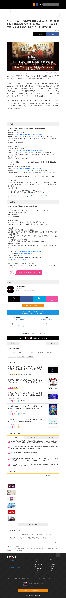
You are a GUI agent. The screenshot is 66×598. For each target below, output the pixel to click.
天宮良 (44, 538)
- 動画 (50, 559)
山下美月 (39, 534)
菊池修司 (21, 356)
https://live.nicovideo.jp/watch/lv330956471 (29, 168)
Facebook (12, 561)
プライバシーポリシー (53, 578)
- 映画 (35, 575)
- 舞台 (35, 562)
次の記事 (54, 343)
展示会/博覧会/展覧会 (32, 538)
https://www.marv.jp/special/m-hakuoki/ (32, 251)
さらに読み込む (38, 524)
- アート (36, 570)
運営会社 (10, 578)
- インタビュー (52, 564)
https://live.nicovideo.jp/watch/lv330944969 (29, 134)
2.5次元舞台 (29, 352)
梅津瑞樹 (29, 356)
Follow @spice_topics (20, 319)
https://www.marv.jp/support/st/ (19, 259)
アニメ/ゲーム (13, 534)
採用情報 (37, 578)
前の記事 (11, 343)
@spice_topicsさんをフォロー (15, 567)
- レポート (51, 566)
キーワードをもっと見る (51, 542)
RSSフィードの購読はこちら (34, 305)
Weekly (33, 437)
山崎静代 (21, 538)
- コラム (51, 568)
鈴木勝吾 (12, 352)
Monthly (50, 437)
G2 (31, 534)
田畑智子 (12, 538)
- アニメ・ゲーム (38, 568)
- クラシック (37, 566)
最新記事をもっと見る (52, 475)
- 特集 (50, 570)
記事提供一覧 (17, 578)
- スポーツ (36, 572)
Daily (15, 437)
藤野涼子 (48, 534)
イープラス (9, 546)
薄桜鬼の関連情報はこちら (29, 272)
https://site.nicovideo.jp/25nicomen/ (42, 196)
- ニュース (51, 562)
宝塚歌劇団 (24, 534)
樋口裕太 (49, 352)
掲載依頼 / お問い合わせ (27, 578)
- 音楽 (35, 559)
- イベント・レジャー (39, 564)
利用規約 (44, 578)
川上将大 (12, 356)
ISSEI (52, 538)
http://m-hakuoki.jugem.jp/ (24, 253)
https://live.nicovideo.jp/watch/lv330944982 (29, 150)
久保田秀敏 (39, 352)
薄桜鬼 (20, 352)
